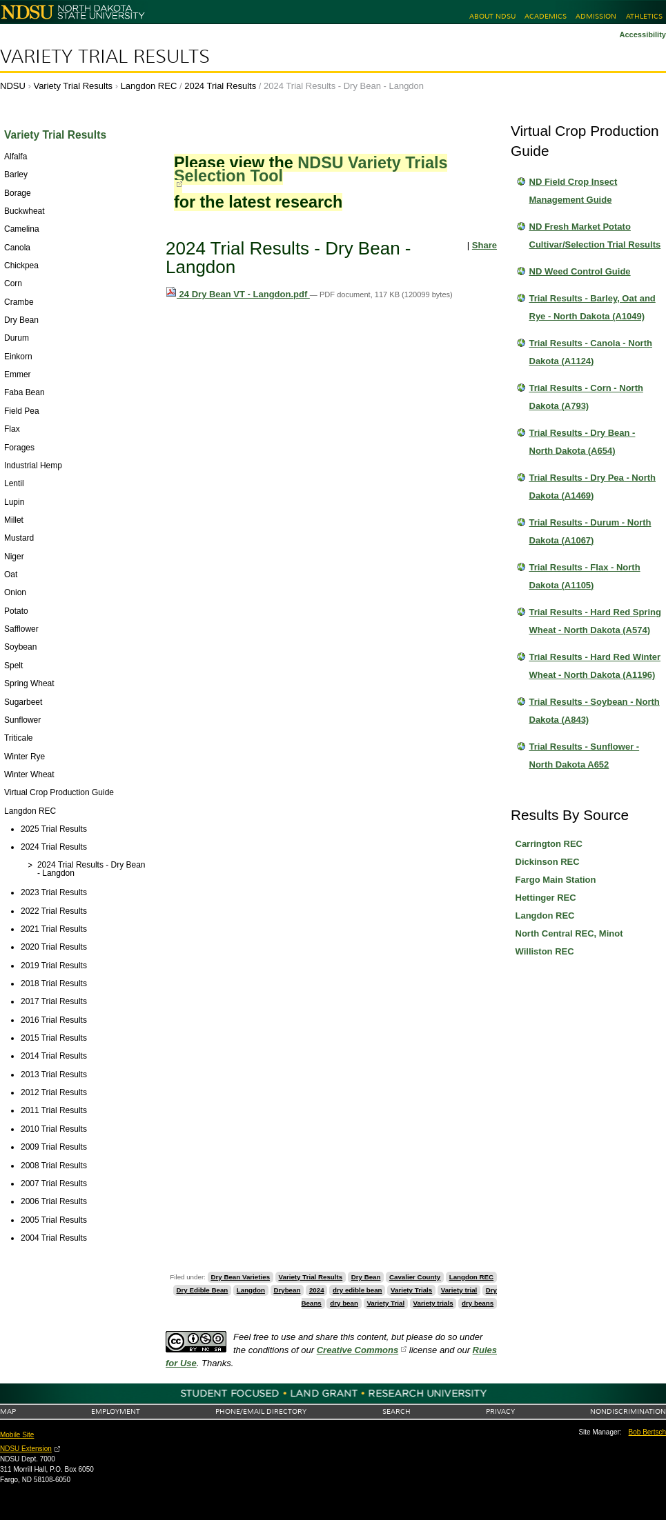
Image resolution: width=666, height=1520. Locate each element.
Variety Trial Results (105, 57)
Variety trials (433, 1303)
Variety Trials (411, 1290)
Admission (596, 16)
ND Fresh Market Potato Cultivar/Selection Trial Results (595, 235)
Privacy (500, 1411)
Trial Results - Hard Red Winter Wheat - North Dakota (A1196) (595, 666)
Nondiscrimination (628, 1411)
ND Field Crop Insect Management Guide (573, 191)
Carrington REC (549, 844)
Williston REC (545, 951)
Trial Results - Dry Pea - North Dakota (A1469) (592, 486)
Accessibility (642, 34)
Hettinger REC (546, 897)
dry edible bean (357, 1290)
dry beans (477, 1303)
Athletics (644, 16)
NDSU (13, 86)
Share (484, 245)
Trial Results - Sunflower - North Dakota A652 (584, 755)
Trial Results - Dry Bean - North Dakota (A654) (582, 442)
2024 (316, 1290)
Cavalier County (414, 1277)
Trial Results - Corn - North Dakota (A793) (586, 397)
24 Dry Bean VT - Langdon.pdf (238, 294)
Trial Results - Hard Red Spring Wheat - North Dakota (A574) (595, 621)
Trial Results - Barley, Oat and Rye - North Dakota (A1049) (592, 307)
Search (396, 1411)
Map (8, 1411)
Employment (115, 1411)
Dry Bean (366, 1277)
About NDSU (492, 16)
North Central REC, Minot (569, 933)
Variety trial (459, 1290)
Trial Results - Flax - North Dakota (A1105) (584, 576)
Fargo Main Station (556, 879)
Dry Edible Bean (202, 1290)
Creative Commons (357, 1350)
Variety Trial (385, 1303)
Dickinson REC (548, 862)
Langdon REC (149, 86)
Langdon (251, 1290)
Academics (546, 16)
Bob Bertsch (647, 1432)
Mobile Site (17, 1435)
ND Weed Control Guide (580, 271)
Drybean (286, 1290)
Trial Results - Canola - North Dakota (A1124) (590, 352)
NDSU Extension (26, 1448)
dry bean (344, 1303)
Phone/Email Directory (260, 1411)
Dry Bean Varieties (240, 1277)
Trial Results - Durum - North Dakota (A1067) (590, 531)
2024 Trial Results (220, 86)
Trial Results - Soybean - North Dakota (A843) (594, 711)
